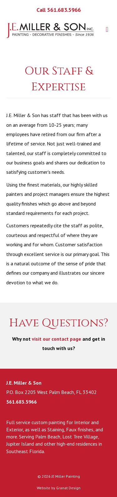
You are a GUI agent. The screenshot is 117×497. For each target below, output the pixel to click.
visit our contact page (56, 339)
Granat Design (68, 487)
